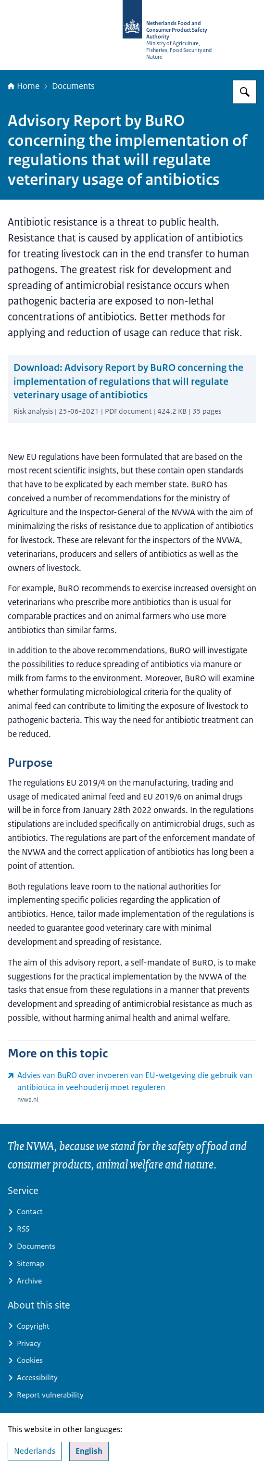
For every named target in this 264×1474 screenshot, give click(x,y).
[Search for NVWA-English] (244, 91)
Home (23, 86)
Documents (73, 86)
